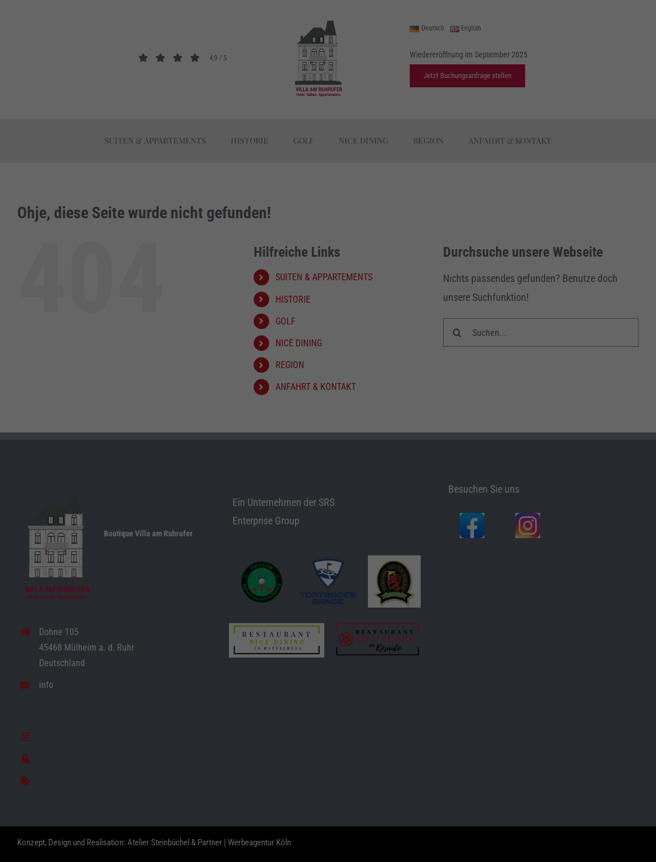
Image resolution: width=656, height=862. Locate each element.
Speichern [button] (574, 760)
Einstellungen (146, 818)
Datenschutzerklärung (432, 806)
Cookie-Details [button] (528, 830)
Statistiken (233, 833)
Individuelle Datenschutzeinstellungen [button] (574, 799)
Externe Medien (443, 833)
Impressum (625, 830)
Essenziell (32, 833)
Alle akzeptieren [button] (574, 726)
